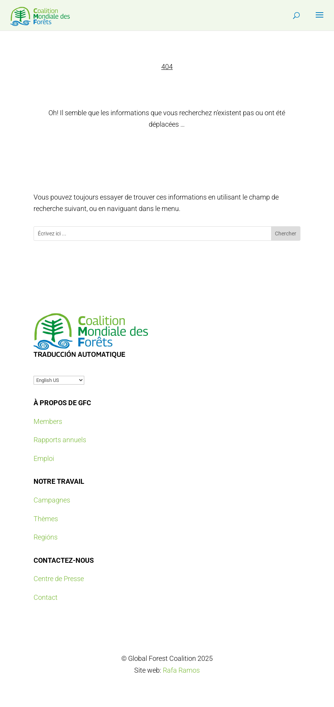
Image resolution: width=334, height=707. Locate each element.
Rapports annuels (60, 440)
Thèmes (46, 519)
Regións (46, 537)
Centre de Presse (59, 579)
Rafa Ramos (181, 670)
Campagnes (52, 500)
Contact (46, 597)
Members (48, 421)
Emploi (44, 458)
